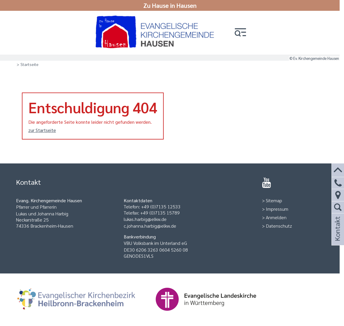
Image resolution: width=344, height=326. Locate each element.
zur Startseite (42, 130)
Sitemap (274, 200)
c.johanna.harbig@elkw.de (150, 226)
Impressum (277, 209)
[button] (240, 33)
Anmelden (276, 217)
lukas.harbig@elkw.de (145, 219)
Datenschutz (279, 226)
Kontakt (337, 236)
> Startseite (28, 64)
